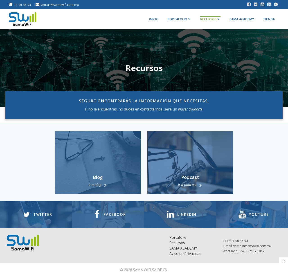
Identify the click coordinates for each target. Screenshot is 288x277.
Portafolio (179, 19)
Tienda (269, 19)
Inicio (154, 19)
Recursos (210, 19)
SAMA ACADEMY (242, 19)
